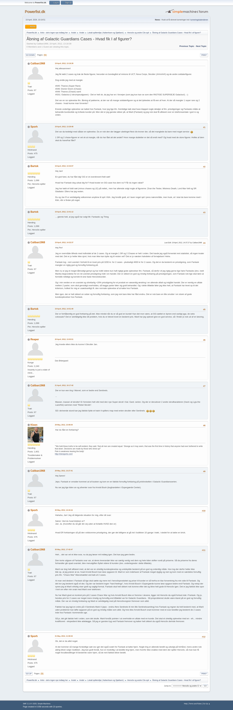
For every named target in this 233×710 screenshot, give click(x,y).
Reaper (34, 339)
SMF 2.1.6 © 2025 (30, 704)
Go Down (30, 55)
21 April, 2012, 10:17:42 (64, 385)
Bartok (34, 166)
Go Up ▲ (206, 704)
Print (204, 55)
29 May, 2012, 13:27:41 (64, 471)
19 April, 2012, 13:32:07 (64, 166)
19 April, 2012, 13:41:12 (64, 212)
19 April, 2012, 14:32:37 (64, 242)
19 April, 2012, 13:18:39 (64, 63)
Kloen (33, 425)
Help (185, 704)
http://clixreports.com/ (64, 454)
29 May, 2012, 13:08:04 (64, 425)
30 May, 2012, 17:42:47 (64, 549)
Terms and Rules (195, 704)
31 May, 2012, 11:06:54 (64, 636)
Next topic (201, 46)
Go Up (29, 674)
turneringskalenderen (199, 20)
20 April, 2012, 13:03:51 (64, 339)
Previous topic (186, 46)
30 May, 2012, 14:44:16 (64, 510)
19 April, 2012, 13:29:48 (64, 127)
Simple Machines (44, 704)
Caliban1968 (37, 63)
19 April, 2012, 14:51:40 (64, 309)
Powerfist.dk (35, 11)
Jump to (167, 686)
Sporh (34, 126)
